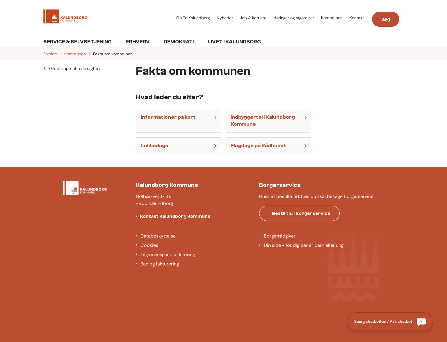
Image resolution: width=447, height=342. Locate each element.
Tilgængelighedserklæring (167, 254)
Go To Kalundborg (193, 18)
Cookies (149, 245)
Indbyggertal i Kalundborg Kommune (263, 120)
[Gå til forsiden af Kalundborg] (65, 17)
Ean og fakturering (159, 264)
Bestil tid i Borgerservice (301, 213)
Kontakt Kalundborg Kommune (175, 216)
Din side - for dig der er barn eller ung (303, 245)
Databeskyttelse (158, 236)
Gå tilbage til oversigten (74, 68)
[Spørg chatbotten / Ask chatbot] (390, 321)
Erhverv (138, 42)
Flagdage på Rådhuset (258, 146)
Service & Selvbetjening (77, 42)
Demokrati (179, 42)
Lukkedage (154, 146)
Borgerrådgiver (279, 236)
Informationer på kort (168, 117)
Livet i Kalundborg (234, 42)
